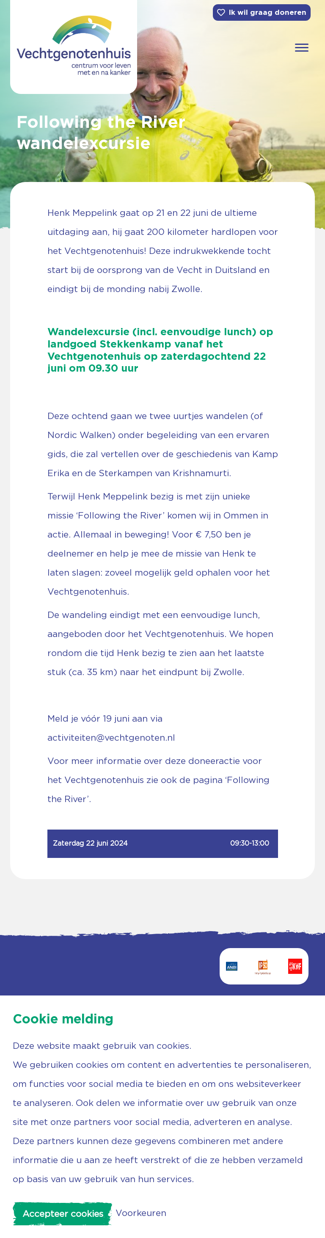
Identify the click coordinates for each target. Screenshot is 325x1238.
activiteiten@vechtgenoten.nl (111, 737)
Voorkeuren (141, 1213)
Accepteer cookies (62, 1213)
